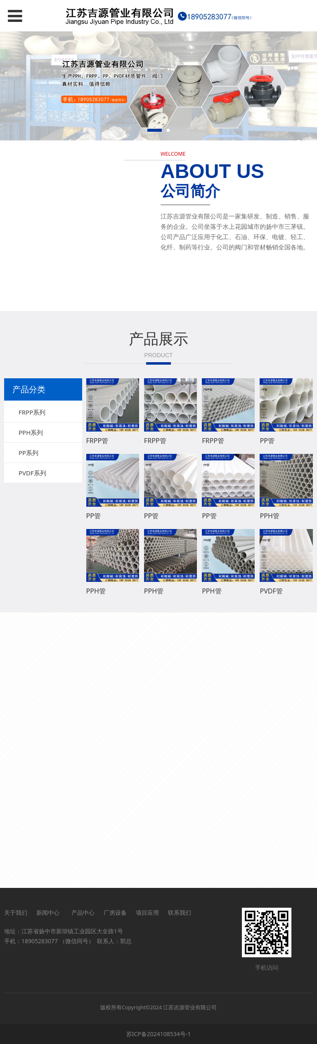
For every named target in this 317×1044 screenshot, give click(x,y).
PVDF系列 (32, 473)
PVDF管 (271, 591)
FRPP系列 (32, 412)
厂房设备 (115, 912)
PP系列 (28, 452)
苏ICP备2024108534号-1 (158, 1034)
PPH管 (269, 515)
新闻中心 (49, 912)
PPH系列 (31, 432)
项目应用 (147, 912)
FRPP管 (97, 440)
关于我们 (15, 912)
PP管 (267, 440)
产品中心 (83, 912)
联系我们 (179, 912)
